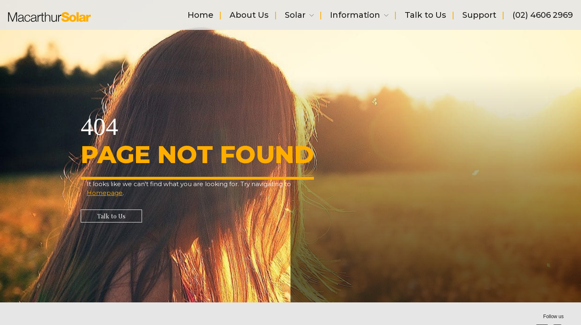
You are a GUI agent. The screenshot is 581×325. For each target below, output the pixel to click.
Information (359, 16)
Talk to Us (425, 16)
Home (200, 16)
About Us (249, 16)
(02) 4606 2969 (542, 16)
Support (479, 16)
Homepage (105, 193)
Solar (299, 16)
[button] (111, 216)
